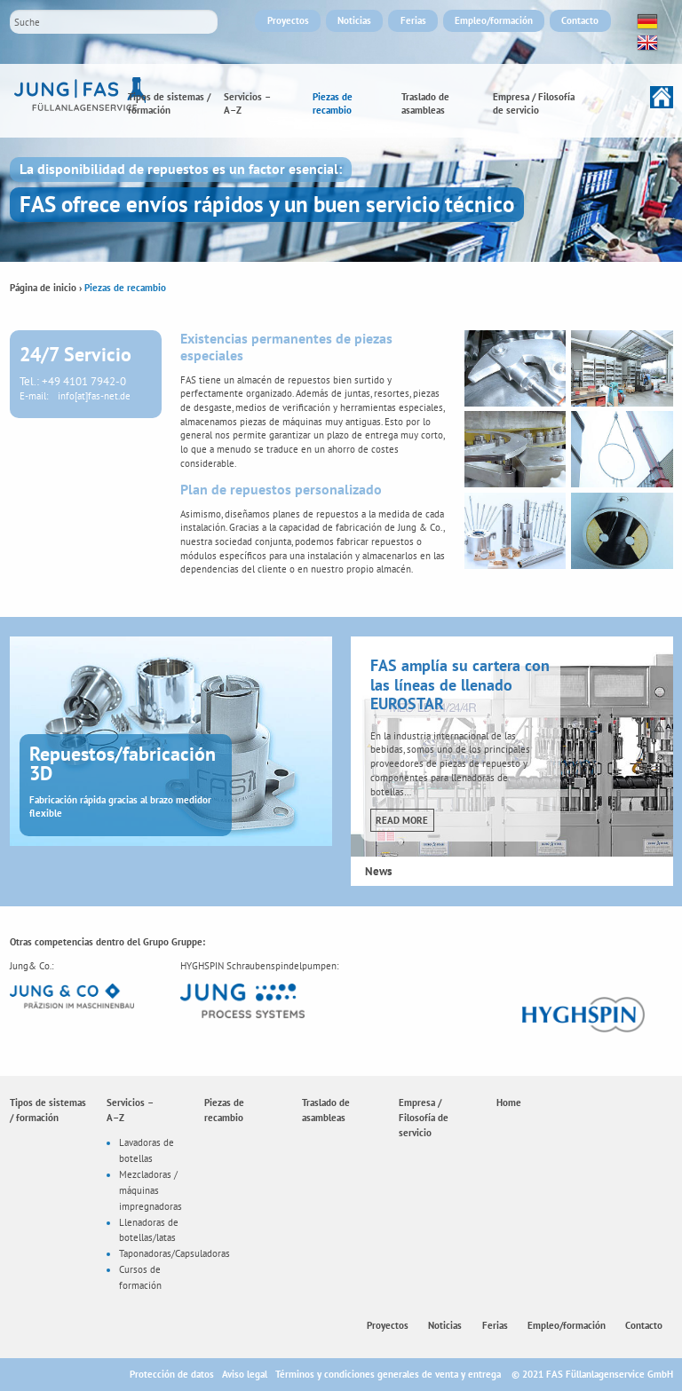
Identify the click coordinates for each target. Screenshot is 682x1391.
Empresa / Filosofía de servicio (534, 104)
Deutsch (645, 21)
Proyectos (288, 20)
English (645, 43)
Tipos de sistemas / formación (169, 104)
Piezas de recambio (333, 104)
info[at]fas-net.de (94, 396)
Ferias (413, 20)
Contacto (580, 20)
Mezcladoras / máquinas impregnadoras (150, 1189)
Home (627, 97)
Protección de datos (172, 1374)
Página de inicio (43, 287)
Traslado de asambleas (425, 104)
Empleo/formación (494, 20)
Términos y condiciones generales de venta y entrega (388, 1374)
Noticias (354, 20)
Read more (402, 820)
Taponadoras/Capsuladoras (174, 1253)
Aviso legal (244, 1374)
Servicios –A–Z (247, 104)
